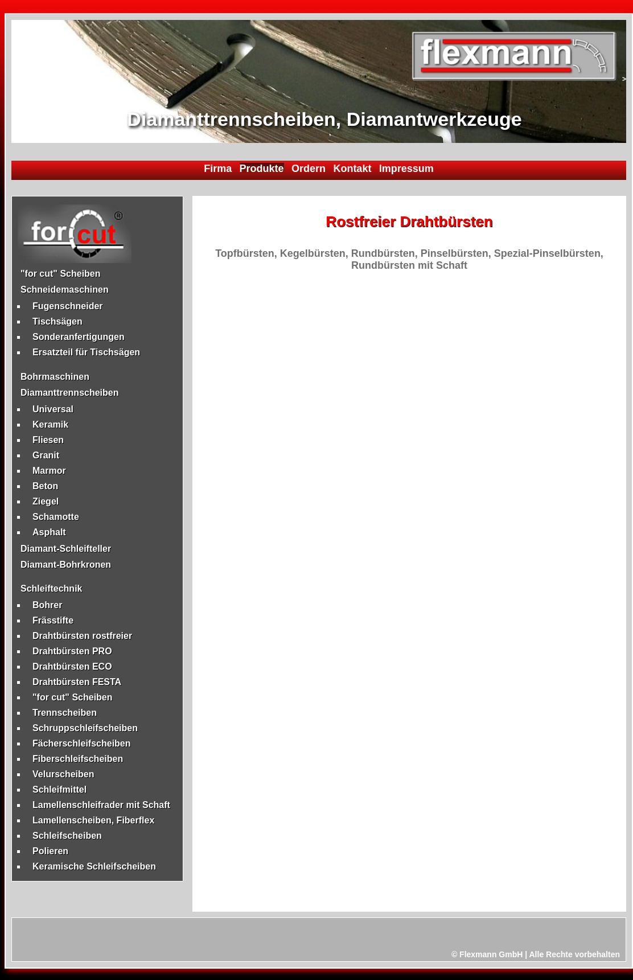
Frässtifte (52, 620)
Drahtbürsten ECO (72, 666)
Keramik (50, 424)
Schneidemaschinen (64, 289)
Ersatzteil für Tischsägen (86, 352)
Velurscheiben (63, 774)
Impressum (406, 168)
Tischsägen (57, 321)
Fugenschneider (67, 306)
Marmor (49, 470)
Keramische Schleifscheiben (94, 866)
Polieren (50, 851)
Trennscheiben (64, 712)
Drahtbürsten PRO (72, 651)
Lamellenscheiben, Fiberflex (93, 820)
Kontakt (352, 168)
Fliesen (48, 440)
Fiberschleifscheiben (77, 759)
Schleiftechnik (51, 588)
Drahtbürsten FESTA (76, 682)
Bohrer (47, 605)
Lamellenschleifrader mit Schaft (101, 805)
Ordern (308, 168)
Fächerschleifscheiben (81, 743)
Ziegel (45, 501)
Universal (52, 409)
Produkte (262, 168)
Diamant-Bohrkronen (65, 564)
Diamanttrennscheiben (69, 392)
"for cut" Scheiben (60, 273)
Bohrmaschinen (54, 377)
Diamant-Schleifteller (65, 548)
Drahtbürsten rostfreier (82, 636)
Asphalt (49, 532)
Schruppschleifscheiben (85, 728)
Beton (45, 486)
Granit (45, 455)
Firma (218, 168)
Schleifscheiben (67, 835)
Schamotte (55, 517)
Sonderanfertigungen (78, 337)
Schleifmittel (59, 789)
